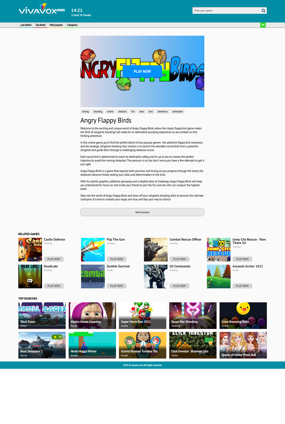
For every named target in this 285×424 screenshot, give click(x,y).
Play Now (142, 71)
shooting (98, 111)
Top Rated (41, 25)
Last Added (26, 25)
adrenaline (177, 111)
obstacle (122, 111)
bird (150, 111)
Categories (72, 25)
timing (85, 111)
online (110, 111)
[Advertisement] (37, 73)
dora (141, 111)
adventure (162, 111)
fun (133, 111)
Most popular (56, 25)
